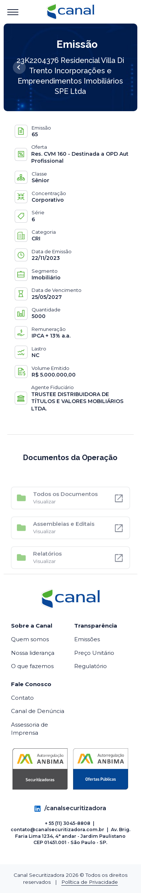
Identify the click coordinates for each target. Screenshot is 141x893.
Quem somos (30, 639)
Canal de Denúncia (37, 710)
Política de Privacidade (89, 882)
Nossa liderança (32, 652)
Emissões (87, 639)
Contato (22, 697)
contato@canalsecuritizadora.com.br (57, 829)
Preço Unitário (94, 652)
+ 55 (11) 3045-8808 (67, 823)
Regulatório (90, 666)
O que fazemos (32, 666)
